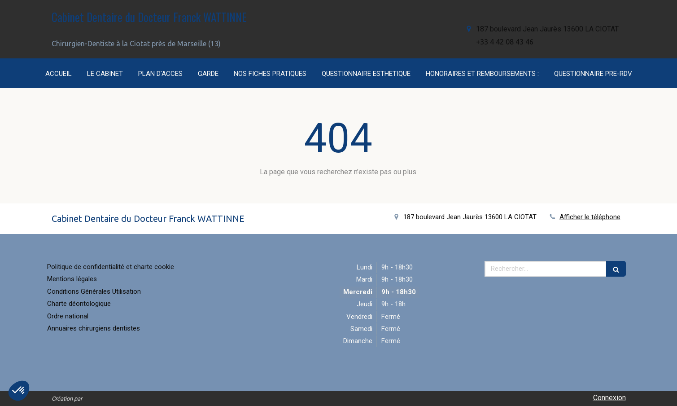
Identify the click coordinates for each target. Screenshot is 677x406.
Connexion (609, 397)
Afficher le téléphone (589, 217)
